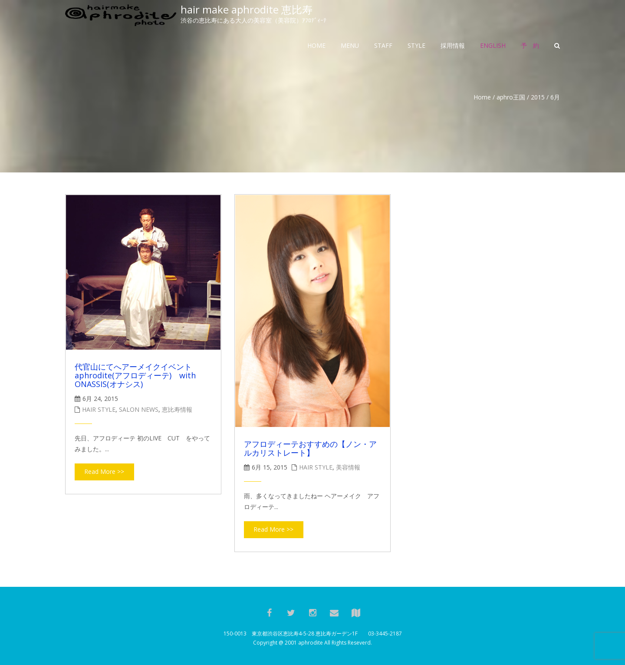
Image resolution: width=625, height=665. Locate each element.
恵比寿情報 (177, 409)
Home (482, 97)
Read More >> (104, 471)
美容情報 (348, 467)
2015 (538, 97)
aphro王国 (511, 97)
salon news (138, 409)
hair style (98, 409)
